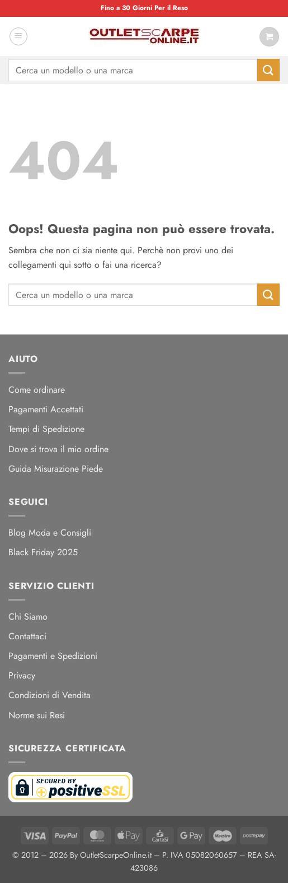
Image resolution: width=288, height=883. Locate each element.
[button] (18, 36)
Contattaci (27, 636)
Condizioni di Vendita (49, 695)
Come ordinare (36, 389)
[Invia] (268, 70)
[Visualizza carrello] (269, 37)
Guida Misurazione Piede (55, 468)
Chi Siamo (28, 616)
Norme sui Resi (36, 715)
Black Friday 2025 (43, 552)
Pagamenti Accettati (45, 409)
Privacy (21, 675)
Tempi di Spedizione (46, 428)
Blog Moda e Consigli (49, 532)
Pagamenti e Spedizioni (52, 655)
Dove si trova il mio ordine (58, 449)
